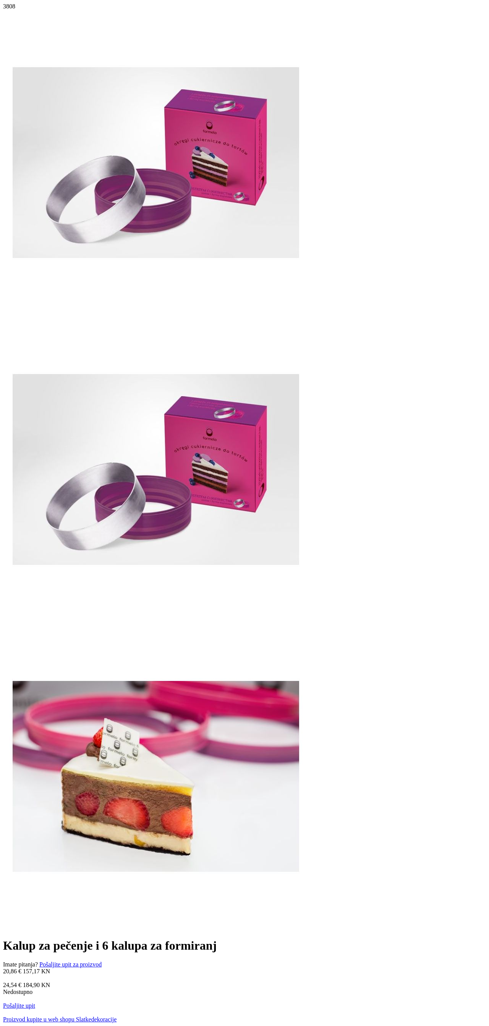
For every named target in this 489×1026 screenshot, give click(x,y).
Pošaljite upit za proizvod (70, 964)
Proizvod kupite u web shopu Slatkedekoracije (60, 1019)
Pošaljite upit (19, 1005)
